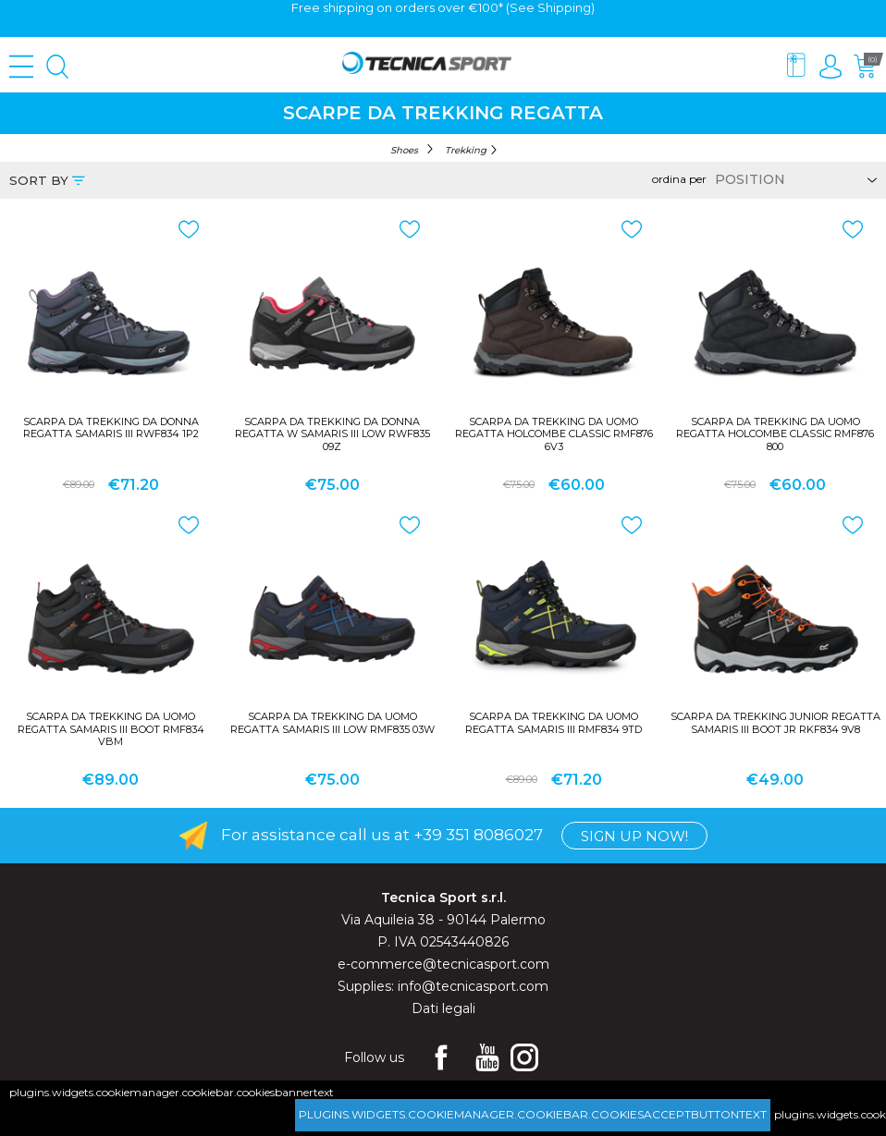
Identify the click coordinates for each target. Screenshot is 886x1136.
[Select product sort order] (793, 179)
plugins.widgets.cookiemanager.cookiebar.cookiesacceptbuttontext (533, 1114)
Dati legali (443, 1008)
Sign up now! (634, 836)
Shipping (564, 7)
